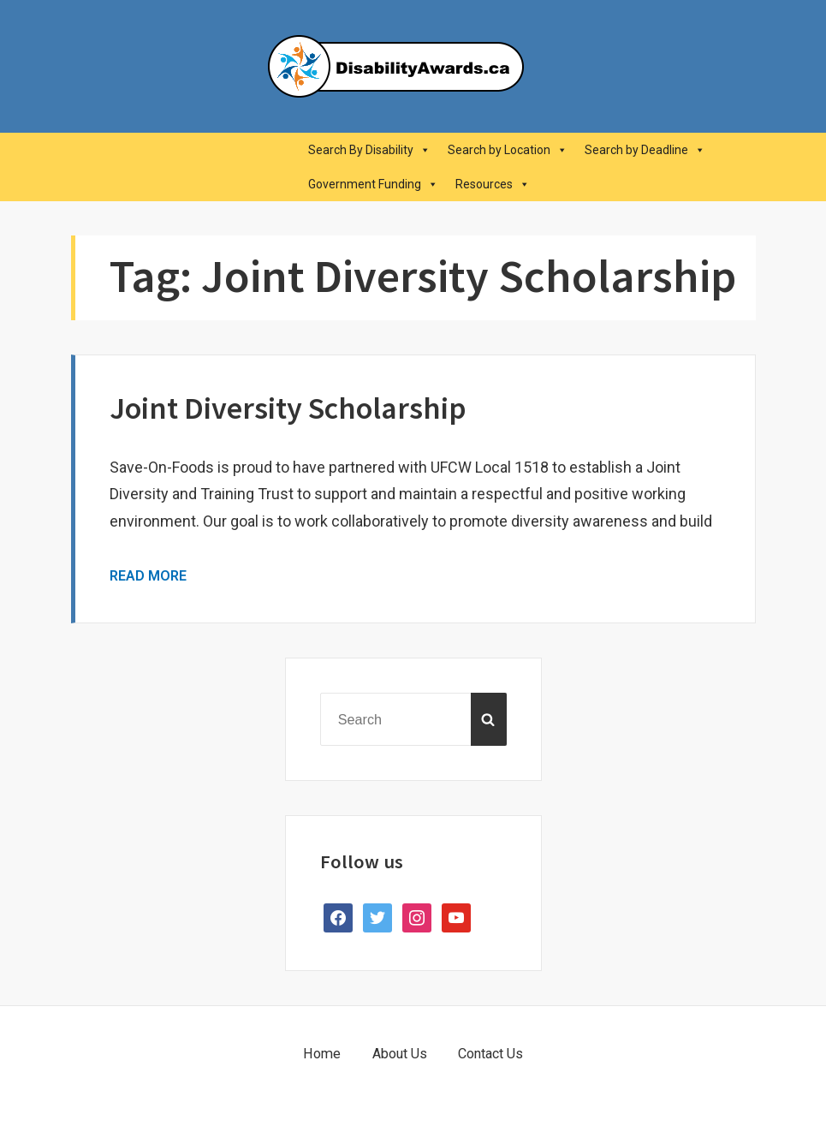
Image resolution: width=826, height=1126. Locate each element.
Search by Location (508, 150)
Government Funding (373, 184)
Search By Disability (369, 150)
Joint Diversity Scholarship (288, 408)
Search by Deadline (645, 150)
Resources (492, 184)
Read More (148, 576)
